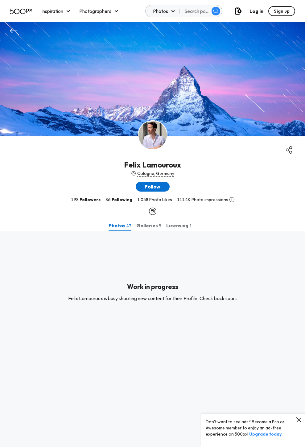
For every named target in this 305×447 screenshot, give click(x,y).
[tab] (120, 225)
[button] (153, 187)
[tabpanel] (152, 339)
